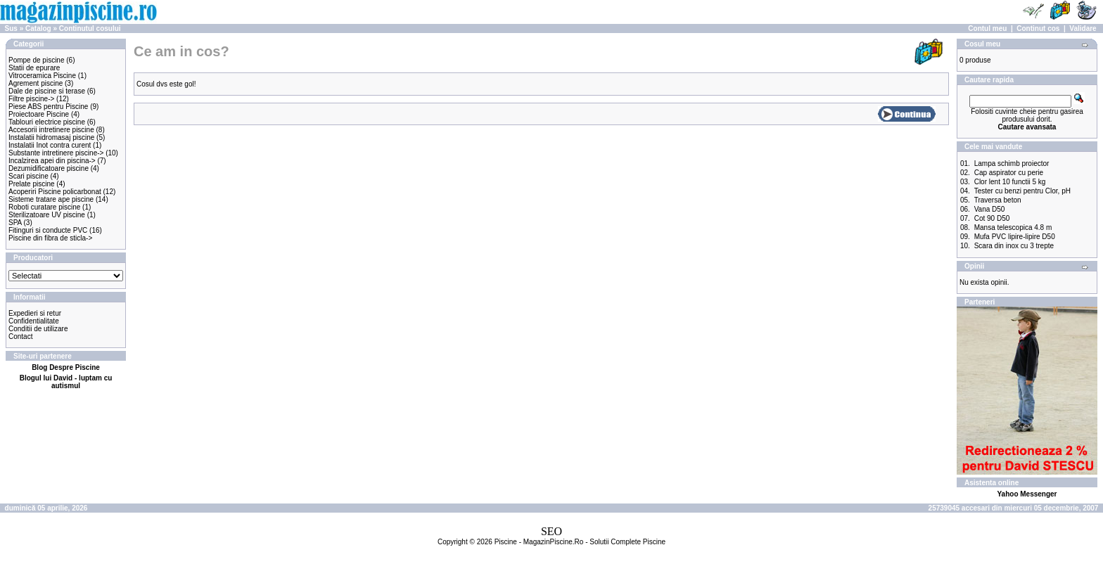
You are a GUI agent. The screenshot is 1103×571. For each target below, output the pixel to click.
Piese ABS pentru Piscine (48, 106)
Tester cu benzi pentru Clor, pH (1022, 191)
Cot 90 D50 (992, 218)
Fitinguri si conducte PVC (47, 230)
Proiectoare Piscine (38, 114)
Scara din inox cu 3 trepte (1014, 246)
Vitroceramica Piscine (42, 75)
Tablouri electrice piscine (46, 122)
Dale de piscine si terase (46, 91)
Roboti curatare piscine (44, 207)
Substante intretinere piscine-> (55, 153)
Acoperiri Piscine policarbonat (54, 191)
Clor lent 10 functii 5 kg (1010, 182)
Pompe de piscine (36, 60)
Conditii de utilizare (38, 329)
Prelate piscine (31, 184)
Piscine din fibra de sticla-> (50, 238)
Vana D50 (989, 209)
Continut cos (1037, 28)
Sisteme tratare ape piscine (51, 199)
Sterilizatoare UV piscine (46, 215)
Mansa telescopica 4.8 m (1013, 227)
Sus (11, 28)
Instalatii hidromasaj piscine (51, 137)
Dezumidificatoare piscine (48, 168)
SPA (15, 222)
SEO (551, 531)
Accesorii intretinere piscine (51, 130)
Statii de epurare (34, 68)
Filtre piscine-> (31, 99)
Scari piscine (28, 176)
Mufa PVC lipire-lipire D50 (1014, 236)
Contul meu (987, 28)
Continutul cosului (90, 28)
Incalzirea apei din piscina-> (52, 161)
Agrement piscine (35, 83)
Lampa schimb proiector (1012, 163)
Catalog (38, 28)
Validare (1082, 28)
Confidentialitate (33, 321)
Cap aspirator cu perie (1008, 173)
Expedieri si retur (34, 313)
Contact (20, 336)
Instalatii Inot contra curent (49, 145)
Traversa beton (997, 200)
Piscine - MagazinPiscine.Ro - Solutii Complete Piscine (580, 542)
